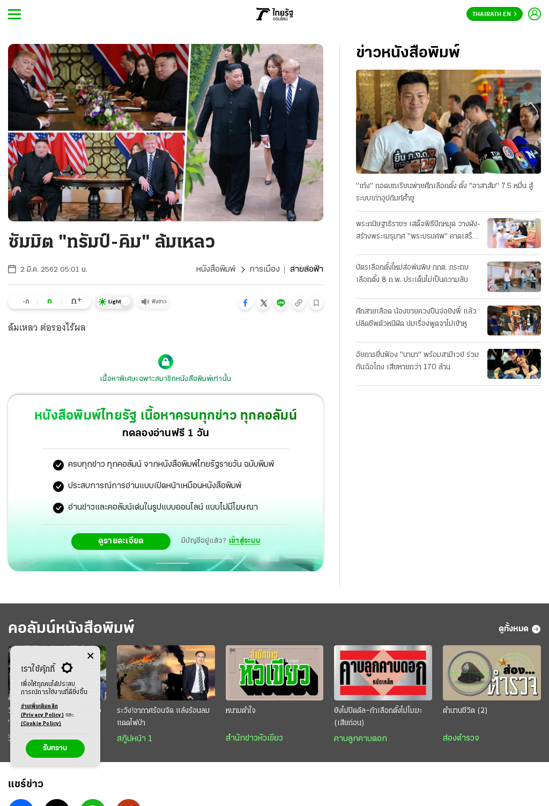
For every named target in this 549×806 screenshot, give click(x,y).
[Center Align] (90, 656)
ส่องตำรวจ (461, 738)
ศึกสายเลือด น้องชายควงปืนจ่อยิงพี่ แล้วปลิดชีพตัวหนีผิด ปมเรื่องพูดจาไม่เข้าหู (416, 318)
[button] (246, 303)
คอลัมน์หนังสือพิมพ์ (71, 629)
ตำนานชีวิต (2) (465, 711)
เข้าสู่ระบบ (244, 541)
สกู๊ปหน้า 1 (134, 739)
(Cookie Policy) (41, 724)
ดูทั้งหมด (520, 629)
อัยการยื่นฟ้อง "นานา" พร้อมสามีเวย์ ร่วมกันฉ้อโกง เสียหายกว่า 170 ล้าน (417, 361)
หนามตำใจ (241, 711)
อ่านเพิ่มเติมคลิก (42, 712)
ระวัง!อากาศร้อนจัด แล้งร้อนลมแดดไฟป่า (163, 717)
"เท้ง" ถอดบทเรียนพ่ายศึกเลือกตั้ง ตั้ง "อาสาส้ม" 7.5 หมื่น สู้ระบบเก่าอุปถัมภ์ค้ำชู (444, 192)
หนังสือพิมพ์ (215, 269)
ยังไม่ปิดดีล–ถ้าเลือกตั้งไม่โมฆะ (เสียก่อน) (378, 717)
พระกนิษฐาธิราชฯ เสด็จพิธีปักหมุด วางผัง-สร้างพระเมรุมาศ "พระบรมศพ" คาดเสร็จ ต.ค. (418, 231)
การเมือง (264, 269)
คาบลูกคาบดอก (360, 739)
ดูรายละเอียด (121, 541)
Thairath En (494, 14)
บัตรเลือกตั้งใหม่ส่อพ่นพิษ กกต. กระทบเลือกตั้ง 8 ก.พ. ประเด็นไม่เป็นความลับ (412, 274)
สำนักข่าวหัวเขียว (254, 738)
